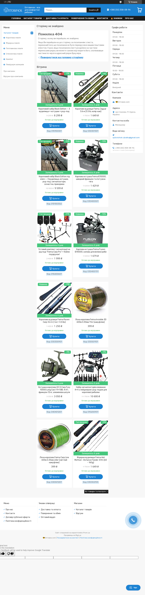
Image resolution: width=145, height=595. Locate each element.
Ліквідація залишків (15, 64)
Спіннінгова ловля (14, 54)
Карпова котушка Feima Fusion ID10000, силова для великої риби (90, 250)
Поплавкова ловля (14, 48)
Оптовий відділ (48, 517)
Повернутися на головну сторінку (61, 57)
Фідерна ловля (13, 43)
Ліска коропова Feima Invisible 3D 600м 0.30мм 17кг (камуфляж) (90, 320)
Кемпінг (9, 59)
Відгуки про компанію (13, 76)
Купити (56, 126)
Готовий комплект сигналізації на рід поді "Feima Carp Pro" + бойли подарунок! (54, 252)
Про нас (129, 18)
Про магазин (9, 71)
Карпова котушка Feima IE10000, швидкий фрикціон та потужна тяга (90, 179)
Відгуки (79, 513)
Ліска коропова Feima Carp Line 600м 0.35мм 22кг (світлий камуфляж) (54, 460)
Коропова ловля (13, 38)
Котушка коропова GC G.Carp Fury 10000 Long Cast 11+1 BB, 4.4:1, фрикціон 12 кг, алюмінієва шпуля (54, 390)
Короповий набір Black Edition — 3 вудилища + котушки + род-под (54, 110)
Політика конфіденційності (18, 521)
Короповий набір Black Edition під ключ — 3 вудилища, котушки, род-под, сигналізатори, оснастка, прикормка (54, 180)
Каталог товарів (33, 18)
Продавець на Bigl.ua (72, 535)
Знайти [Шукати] (92, 10)
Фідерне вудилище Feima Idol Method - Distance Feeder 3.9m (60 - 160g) (90, 460)
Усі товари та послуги (95, 491)
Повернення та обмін (82, 18)
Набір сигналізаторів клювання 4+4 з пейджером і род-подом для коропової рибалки (91, 390)
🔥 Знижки (116, 18)
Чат (133, 587)
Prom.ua (86, 533)
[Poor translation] (10, 553)
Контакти (102, 18)
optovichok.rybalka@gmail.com (126, 137)
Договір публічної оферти (18, 517)
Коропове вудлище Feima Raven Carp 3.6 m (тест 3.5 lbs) (54, 320)
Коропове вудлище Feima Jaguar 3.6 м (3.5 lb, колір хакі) (90, 110)
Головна (16, 18)
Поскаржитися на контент (68, 538)
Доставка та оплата (57, 18)
